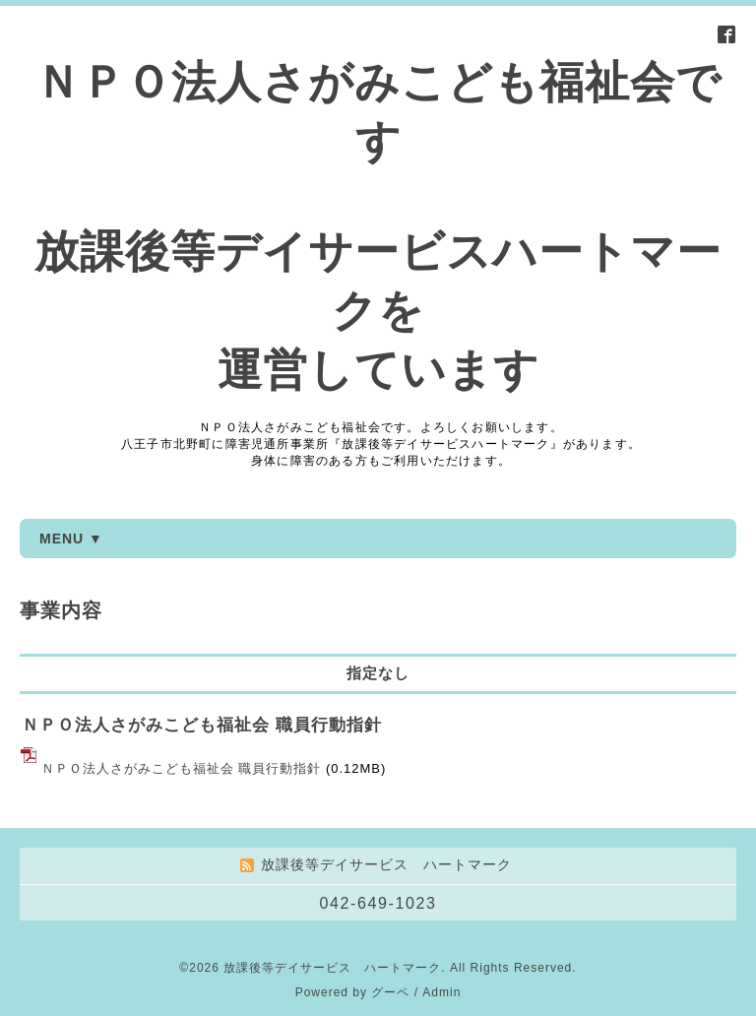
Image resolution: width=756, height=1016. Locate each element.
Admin (441, 992)
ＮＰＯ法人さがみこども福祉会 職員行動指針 (202, 725)
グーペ (390, 992)
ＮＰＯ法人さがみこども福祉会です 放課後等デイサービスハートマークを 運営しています (378, 226)
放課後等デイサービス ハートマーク (332, 968)
